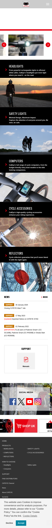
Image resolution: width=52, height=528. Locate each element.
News (4, 488)
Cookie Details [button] (30, 516)
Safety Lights (32, 465)
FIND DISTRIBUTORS (9, 478)
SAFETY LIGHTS (33, 449)
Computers (7, 469)
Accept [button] (21, 523)
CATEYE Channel (8, 483)
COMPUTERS (8, 452)
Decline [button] (9, 523)
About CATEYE (7, 492)
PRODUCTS (6, 445)
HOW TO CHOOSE (8, 462)
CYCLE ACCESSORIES (36, 452)
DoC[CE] (5, 497)
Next (48, 44)
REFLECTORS (9, 456)
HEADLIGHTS (8, 449)
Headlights (7, 465)
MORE (45, 297)
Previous (4, 44)
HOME (4, 441)
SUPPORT (5, 474)
